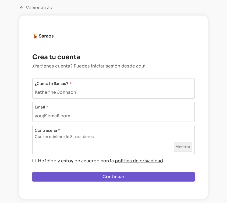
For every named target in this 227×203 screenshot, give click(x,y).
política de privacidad (139, 161)
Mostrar (182, 146)
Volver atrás (35, 7)
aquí (141, 66)
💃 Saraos (43, 36)
